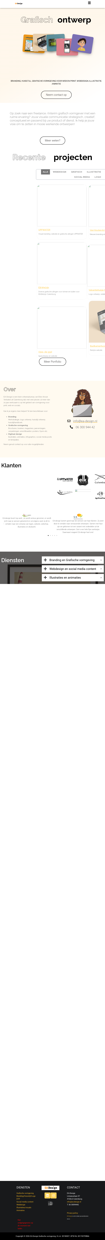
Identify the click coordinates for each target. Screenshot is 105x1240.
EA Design (69, 1216)
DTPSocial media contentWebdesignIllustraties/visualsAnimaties (25, 1204)
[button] (90, 3)
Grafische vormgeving (25, 1193)
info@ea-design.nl (74, 1202)
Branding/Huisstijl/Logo (26, 1196)
